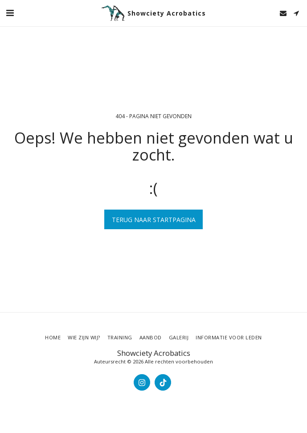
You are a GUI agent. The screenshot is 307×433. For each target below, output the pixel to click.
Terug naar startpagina (154, 219)
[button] (9, 13)
